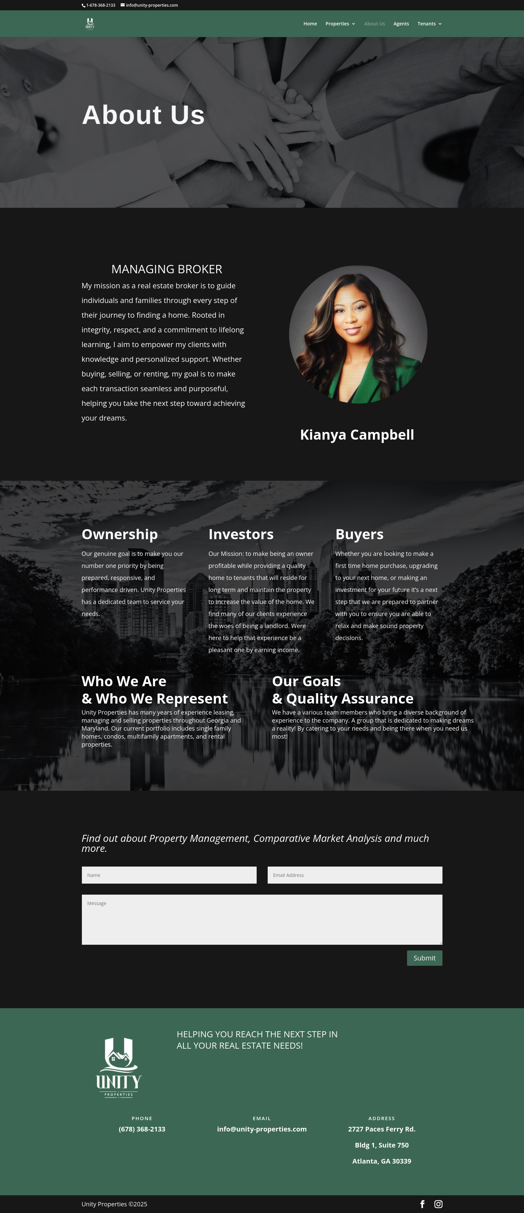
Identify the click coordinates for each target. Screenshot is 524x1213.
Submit (425, 957)
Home (310, 24)
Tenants (427, 24)
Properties (337, 24)
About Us (374, 24)
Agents (401, 24)
